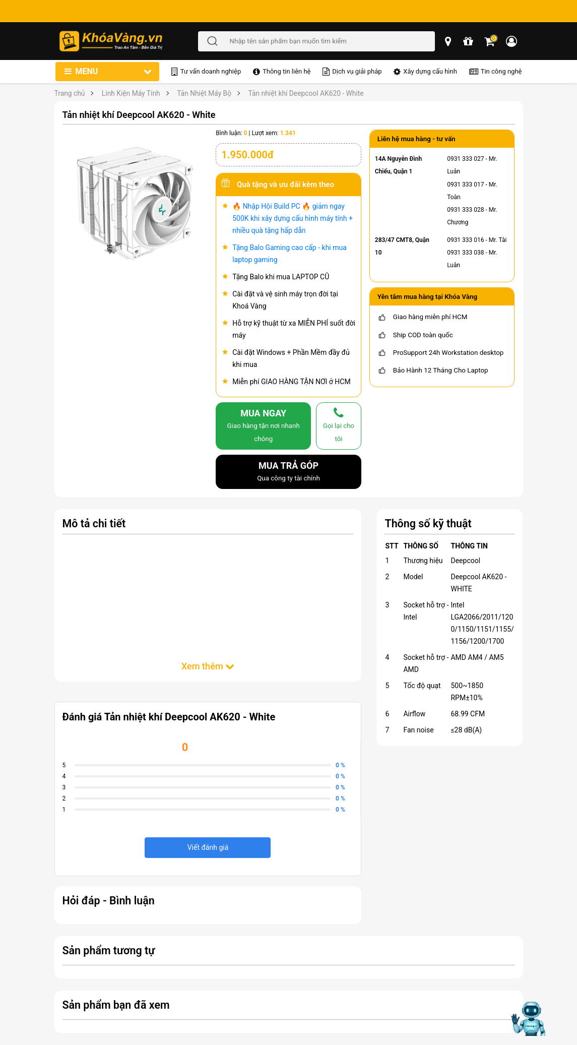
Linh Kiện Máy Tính (131, 93)
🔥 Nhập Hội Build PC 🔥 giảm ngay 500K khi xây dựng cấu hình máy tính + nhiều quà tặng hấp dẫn (292, 218)
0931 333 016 (465, 239)
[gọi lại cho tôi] (338, 425)
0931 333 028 (465, 209)
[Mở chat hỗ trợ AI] (528, 1018)
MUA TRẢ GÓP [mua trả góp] (288, 472)
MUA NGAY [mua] (263, 426)
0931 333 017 (465, 184)
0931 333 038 (465, 252)
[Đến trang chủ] (128, 41)
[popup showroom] (449, 41)
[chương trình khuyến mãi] (468, 41)
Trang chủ (69, 93)
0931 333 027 (465, 158)
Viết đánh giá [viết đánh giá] (208, 847)
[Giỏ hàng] (490, 41)
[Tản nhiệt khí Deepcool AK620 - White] (135, 202)
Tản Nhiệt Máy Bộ (204, 93)
